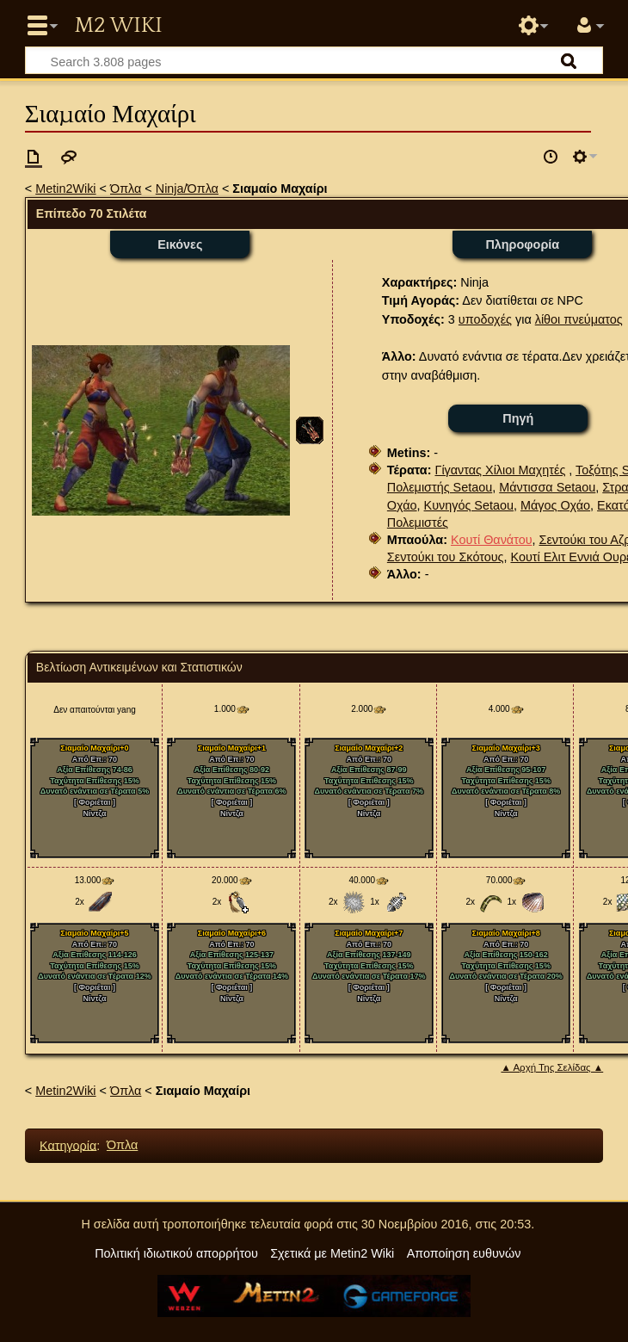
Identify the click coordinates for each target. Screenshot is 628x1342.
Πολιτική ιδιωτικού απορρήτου (176, 1253)
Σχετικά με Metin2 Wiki (332, 1253)
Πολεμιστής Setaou (439, 487)
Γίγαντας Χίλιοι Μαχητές (499, 470)
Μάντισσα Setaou (547, 487)
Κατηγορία (68, 1145)
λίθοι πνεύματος (579, 319)
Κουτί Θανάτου (492, 540)
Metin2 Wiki (118, 25)
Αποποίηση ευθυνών (464, 1253)
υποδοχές (485, 319)
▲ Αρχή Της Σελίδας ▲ (552, 1067)
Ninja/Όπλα (187, 188)
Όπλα (125, 188)
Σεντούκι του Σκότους (445, 557)
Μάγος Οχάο (555, 505)
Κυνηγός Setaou (469, 505)
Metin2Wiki (65, 188)
